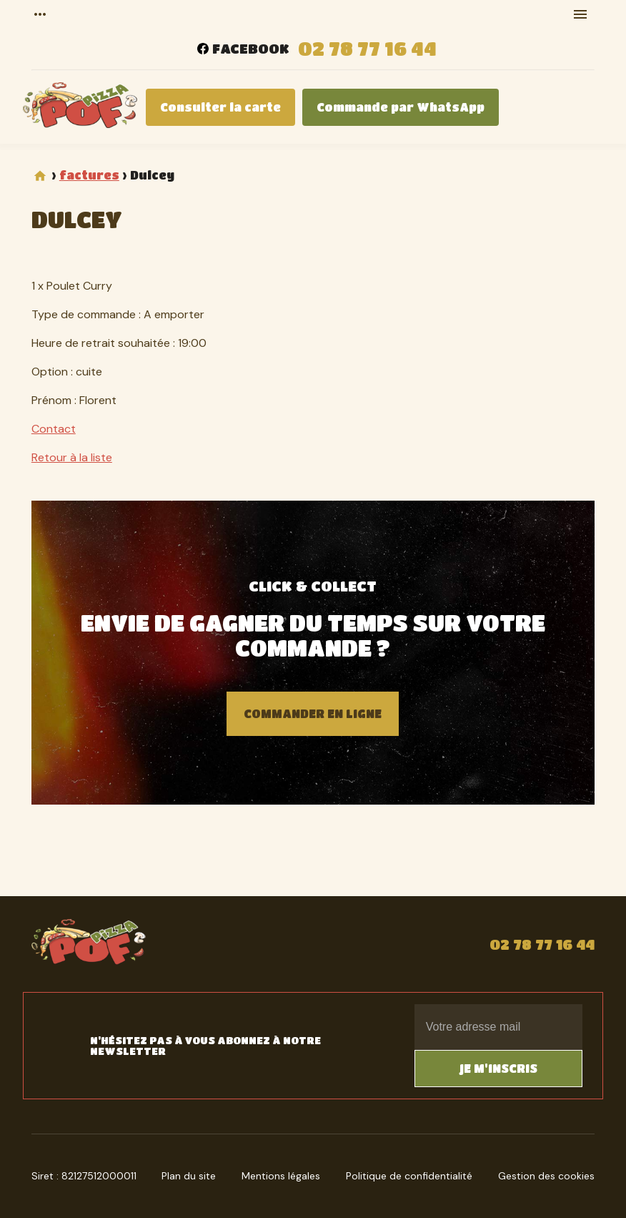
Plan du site (189, 1175)
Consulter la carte (220, 107)
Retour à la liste (71, 457)
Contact (53, 428)
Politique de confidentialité (409, 1175)
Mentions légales (281, 1175)
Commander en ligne (313, 713)
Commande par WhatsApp (401, 107)
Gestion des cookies (546, 1175)
